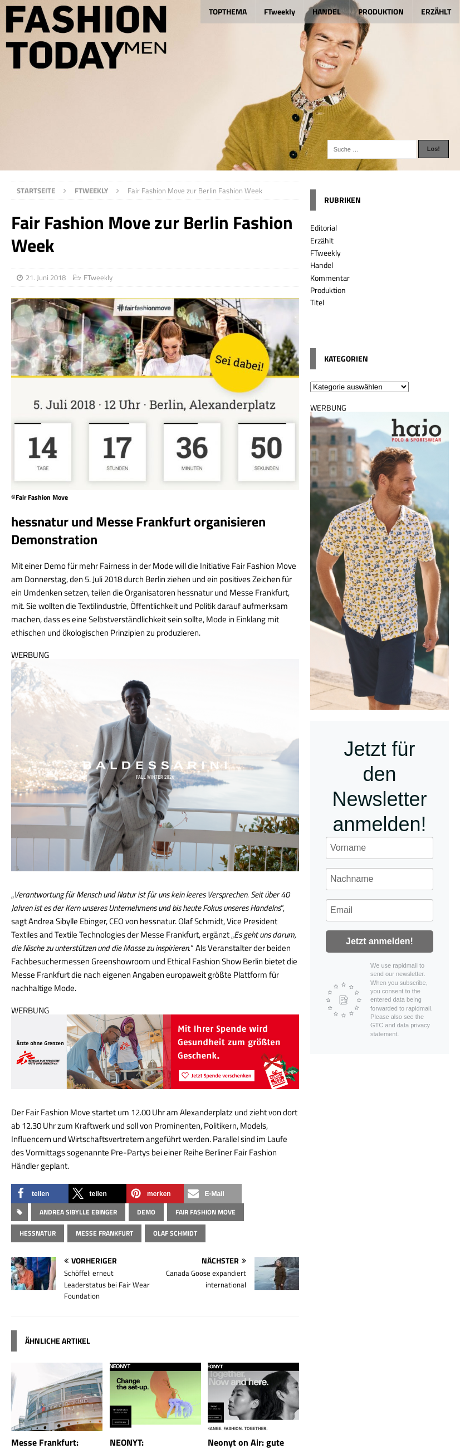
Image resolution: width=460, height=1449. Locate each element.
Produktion (328, 290)
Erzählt (322, 240)
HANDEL (326, 11)
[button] (39, 1193)
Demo (146, 1212)
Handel (321, 265)
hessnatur (37, 1233)
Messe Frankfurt (104, 1233)
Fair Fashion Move (205, 1212)
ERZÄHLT (436, 11)
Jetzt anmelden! (379, 941)
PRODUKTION (381, 11)
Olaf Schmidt (175, 1233)
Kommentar (330, 278)
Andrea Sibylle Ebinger (78, 1212)
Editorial (323, 227)
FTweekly (279, 11)
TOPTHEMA (228, 11)
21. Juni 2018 (46, 277)
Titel (317, 302)
